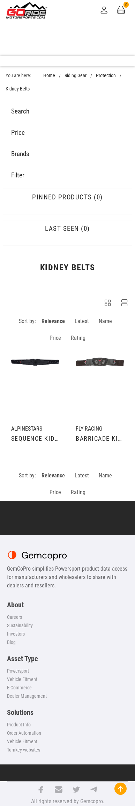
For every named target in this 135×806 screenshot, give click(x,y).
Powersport (18, 671)
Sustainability (20, 625)
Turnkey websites (23, 750)
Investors (16, 634)
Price (55, 338)
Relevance (53, 321)
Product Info (19, 724)
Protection (106, 76)
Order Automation (24, 733)
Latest (82, 321)
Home (49, 76)
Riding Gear (76, 76)
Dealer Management (27, 696)
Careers (14, 617)
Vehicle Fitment (22, 679)
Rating (78, 338)
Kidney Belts (18, 89)
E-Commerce (19, 687)
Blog (11, 642)
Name (105, 321)
